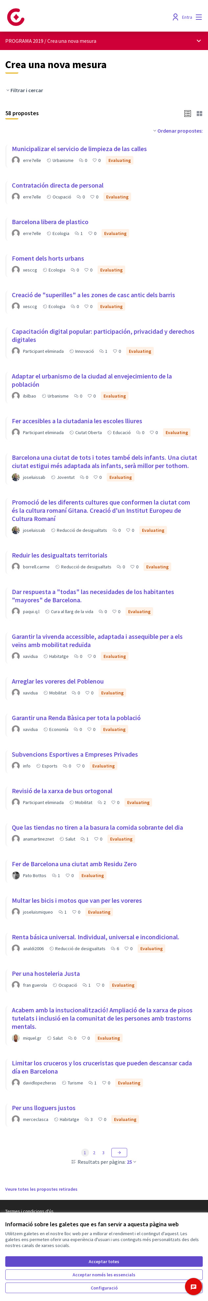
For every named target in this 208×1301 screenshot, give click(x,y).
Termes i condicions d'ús (29, 1211)
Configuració (104, 1288)
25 (132, 1161)
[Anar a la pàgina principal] (78, 17)
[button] (187, 113)
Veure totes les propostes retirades (41, 1189)
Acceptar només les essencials (104, 1275)
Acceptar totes (104, 1261)
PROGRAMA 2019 (24, 41)
